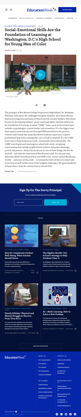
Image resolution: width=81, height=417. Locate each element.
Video (40, 26)
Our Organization (44, 360)
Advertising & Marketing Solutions (64, 388)
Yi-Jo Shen (16, 272)
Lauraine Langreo (49, 329)
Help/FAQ (60, 363)
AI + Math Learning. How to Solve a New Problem (56, 313)
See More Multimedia (40, 346)
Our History (42, 363)
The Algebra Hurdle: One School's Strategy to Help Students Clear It (55, 255)
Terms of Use (9, 414)
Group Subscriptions (45, 392)
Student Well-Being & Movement (20, 26)
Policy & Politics (26, 18)
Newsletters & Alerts (45, 388)
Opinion (70, 18)
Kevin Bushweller (11, 270)
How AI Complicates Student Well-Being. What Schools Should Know (19, 255)
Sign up (55, 202)
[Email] (28, 202)
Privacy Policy (19, 414)
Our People (42, 367)
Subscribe (67, 10)
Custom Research (64, 405)
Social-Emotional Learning (27, 171)
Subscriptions (43, 384)
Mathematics (48, 249)
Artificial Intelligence (14, 249)
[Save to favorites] (37, 272)
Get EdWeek (43, 380)
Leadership (12, 18)
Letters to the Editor (64, 360)
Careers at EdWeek (44, 374)
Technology (59, 18)
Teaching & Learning (44, 18)
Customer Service (63, 367)
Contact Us (61, 356)
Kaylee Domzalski (49, 270)
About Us (42, 356)
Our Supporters (43, 371)
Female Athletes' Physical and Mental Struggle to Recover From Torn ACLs (19, 316)
